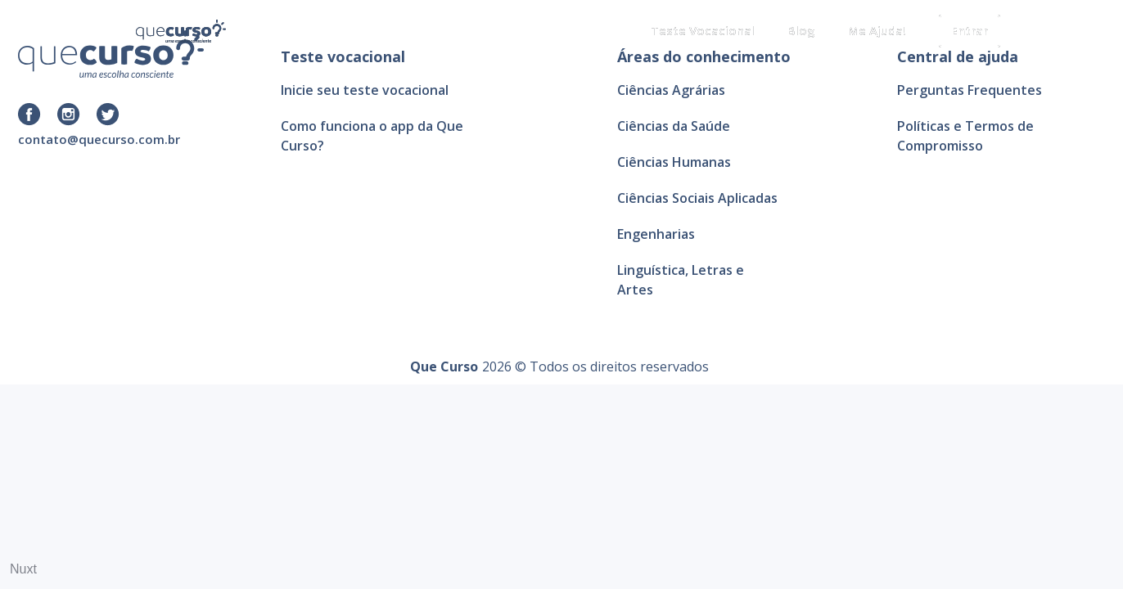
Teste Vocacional (703, 30)
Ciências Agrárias (671, 90)
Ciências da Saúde (673, 126)
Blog (801, 30)
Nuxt (23, 569)
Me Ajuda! (877, 30)
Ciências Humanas (674, 162)
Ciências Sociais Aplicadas (697, 198)
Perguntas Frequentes (969, 90)
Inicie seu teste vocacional (365, 90)
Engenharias (656, 234)
